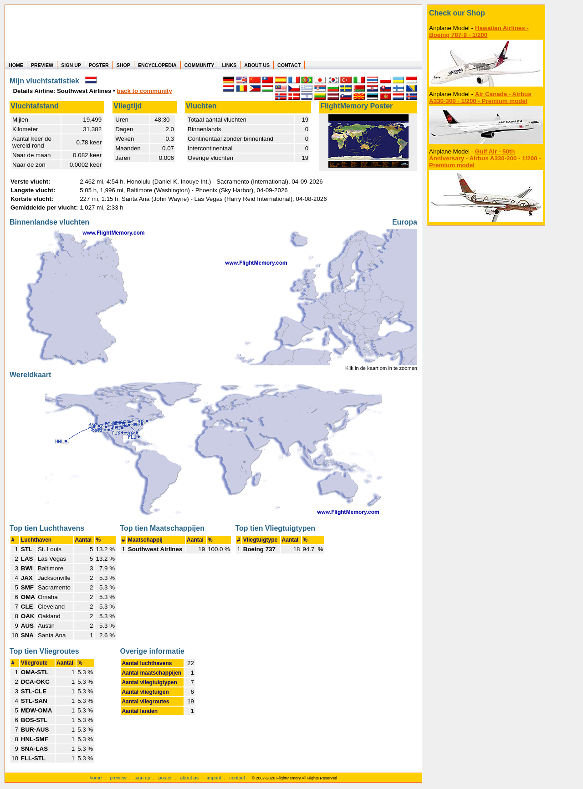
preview (118, 777)
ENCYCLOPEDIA (157, 65)
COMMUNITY (199, 65)
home (96, 777)
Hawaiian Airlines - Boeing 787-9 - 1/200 (479, 31)
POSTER (99, 65)
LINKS (229, 65)
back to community (144, 90)
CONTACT (289, 65)
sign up (142, 777)
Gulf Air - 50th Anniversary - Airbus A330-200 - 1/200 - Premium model (485, 158)
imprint (214, 777)
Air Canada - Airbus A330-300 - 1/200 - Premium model (480, 97)
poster (165, 777)
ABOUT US (257, 65)
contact (237, 777)
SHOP (123, 65)
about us (189, 777)
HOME (16, 65)
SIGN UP (71, 65)
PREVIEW (42, 65)
